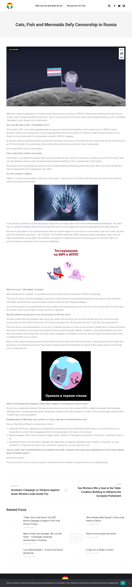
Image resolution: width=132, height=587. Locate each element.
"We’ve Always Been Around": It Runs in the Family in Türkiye (105, 519)
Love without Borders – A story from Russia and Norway (43, 551)
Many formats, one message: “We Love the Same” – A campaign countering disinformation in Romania (42, 536)
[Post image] (13, 522)
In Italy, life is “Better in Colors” (100, 550)
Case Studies (14, 49)
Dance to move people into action (101, 533)
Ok (123, 583)
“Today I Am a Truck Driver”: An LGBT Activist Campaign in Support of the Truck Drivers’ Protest (41, 520)
